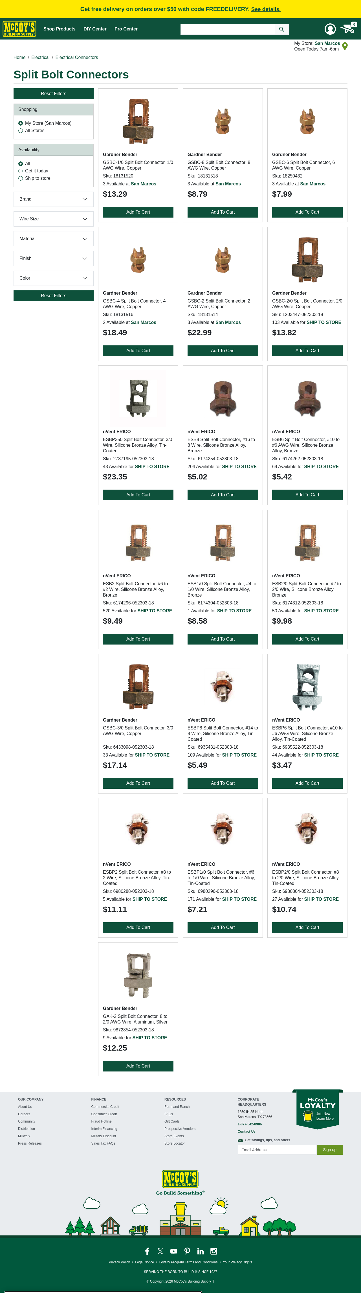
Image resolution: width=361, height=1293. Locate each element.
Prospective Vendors (179, 1129)
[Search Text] (227, 29)
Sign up (329, 1149)
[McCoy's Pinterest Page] (187, 1251)
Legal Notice (144, 1262)
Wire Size (29, 218)
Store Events (174, 1136)
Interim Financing (104, 1129)
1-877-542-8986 (250, 1124)
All (27, 163)
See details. (266, 9)
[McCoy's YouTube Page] (174, 1251)
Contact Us (247, 1132)
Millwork (24, 1136)
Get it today (36, 170)
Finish (25, 258)
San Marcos (327, 43)
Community (26, 1121)
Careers (24, 1114)
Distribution (26, 1129)
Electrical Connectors (77, 57)
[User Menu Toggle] (330, 29)
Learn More (325, 1119)
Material (27, 238)
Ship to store (37, 178)
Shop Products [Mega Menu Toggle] (59, 29)
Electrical (40, 57)
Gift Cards (172, 1121)
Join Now (323, 1114)
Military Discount (103, 1136)
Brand (25, 199)
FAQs (168, 1114)
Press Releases (30, 1143)
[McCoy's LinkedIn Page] (201, 1251)
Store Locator (174, 1143)
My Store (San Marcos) (48, 123)
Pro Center (126, 29)
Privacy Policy (119, 1262)
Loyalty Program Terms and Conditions (188, 1262)
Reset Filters (53, 93)
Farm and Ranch (177, 1107)
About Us (25, 1107)
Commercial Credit (105, 1107)
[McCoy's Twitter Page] (161, 1251)
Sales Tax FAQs (103, 1143)
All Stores (34, 130)
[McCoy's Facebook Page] (147, 1251)
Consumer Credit (104, 1114)
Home (20, 57)
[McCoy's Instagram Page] (214, 1251)
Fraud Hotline (101, 1121)
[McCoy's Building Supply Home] (19, 29)
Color (24, 278)
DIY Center (95, 29)
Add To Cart (138, 212)
